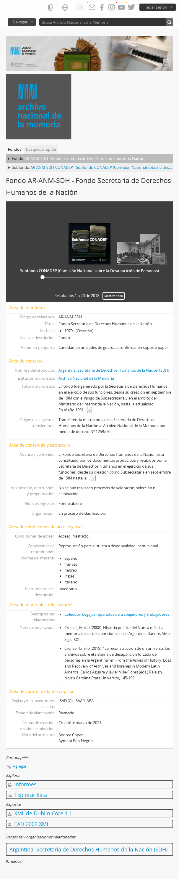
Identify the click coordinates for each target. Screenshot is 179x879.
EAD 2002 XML (28, 823)
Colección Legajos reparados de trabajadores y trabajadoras (116, 614)
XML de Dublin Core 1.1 (40, 813)
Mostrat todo (113, 296)
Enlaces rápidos (79, 7)
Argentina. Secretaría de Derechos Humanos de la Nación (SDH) (113, 370)
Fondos (14, 149)
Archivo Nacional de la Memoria (86, 378)
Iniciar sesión (155, 7)
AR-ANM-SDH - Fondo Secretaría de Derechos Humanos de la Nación (84, 158)
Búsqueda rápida (41, 149)
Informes (22, 784)
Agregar (20, 766)
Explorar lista (27, 794)
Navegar (20, 22)
